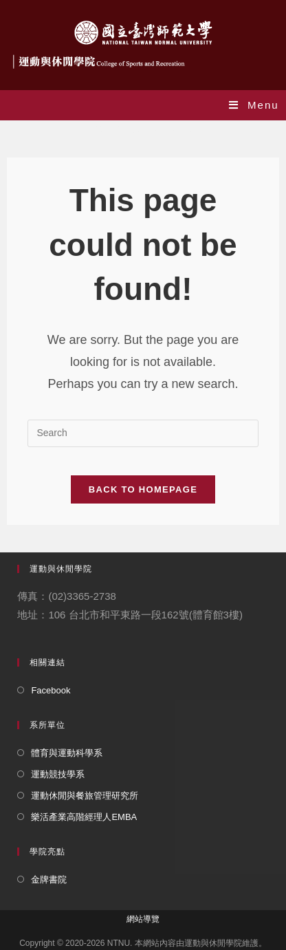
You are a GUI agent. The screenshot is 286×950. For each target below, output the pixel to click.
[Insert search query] (143, 433)
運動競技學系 (58, 774)
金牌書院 (49, 879)
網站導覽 (143, 919)
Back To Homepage (143, 489)
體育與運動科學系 (66, 753)
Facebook (50, 690)
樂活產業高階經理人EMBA (84, 817)
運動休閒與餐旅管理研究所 (84, 795)
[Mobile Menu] (254, 105)
